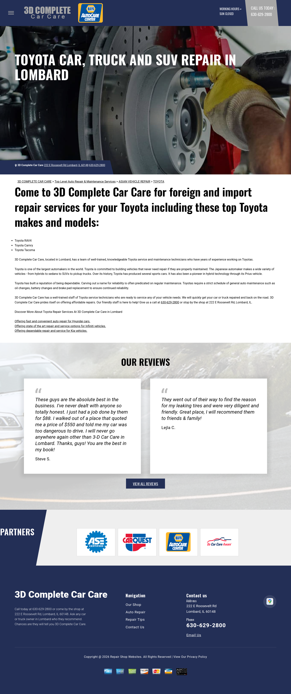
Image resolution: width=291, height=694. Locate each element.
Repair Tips (135, 619)
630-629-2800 (261, 14)
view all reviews (145, 483)
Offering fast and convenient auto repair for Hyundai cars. (52, 321)
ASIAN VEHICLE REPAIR (134, 181)
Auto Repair (136, 612)
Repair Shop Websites (125, 657)
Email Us (193, 635)
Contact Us (135, 627)
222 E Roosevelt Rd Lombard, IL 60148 (66, 165)
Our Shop (133, 605)
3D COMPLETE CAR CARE (34, 181)
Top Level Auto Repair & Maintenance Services (85, 181)
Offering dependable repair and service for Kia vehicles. (51, 331)
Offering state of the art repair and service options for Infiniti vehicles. (60, 326)
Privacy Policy (197, 657)
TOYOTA (158, 181)
